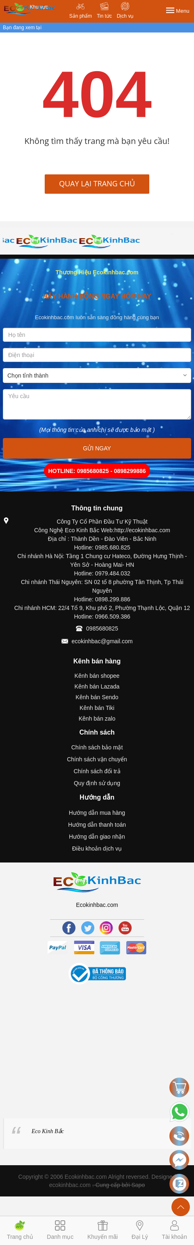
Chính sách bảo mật (97, 747)
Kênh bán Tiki (97, 708)
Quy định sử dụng (97, 783)
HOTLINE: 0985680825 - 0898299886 (97, 471)
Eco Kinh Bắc (48, 1131)
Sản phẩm (80, 16)
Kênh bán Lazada (97, 686)
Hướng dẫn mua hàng (97, 812)
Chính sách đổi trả (96, 771)
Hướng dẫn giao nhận (97, 836)
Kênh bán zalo (97, 718)
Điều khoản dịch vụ (97, 848)
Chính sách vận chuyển (97, 759)
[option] (34, 241)
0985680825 (102, 628)
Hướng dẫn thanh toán (97, 824)
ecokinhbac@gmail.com (102, 641)
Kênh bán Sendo (96, 697)
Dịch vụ (125, 16)
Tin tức (104, 16)
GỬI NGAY (97, 448)
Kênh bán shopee (97, 675)
